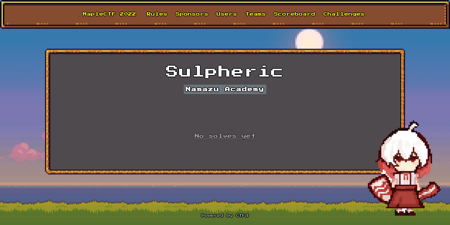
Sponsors (192, 14)
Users (227, 14)
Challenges (344, 14)
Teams (255, 14)
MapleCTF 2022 (109, 14)
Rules (157, 14)
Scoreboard (294, 14)
